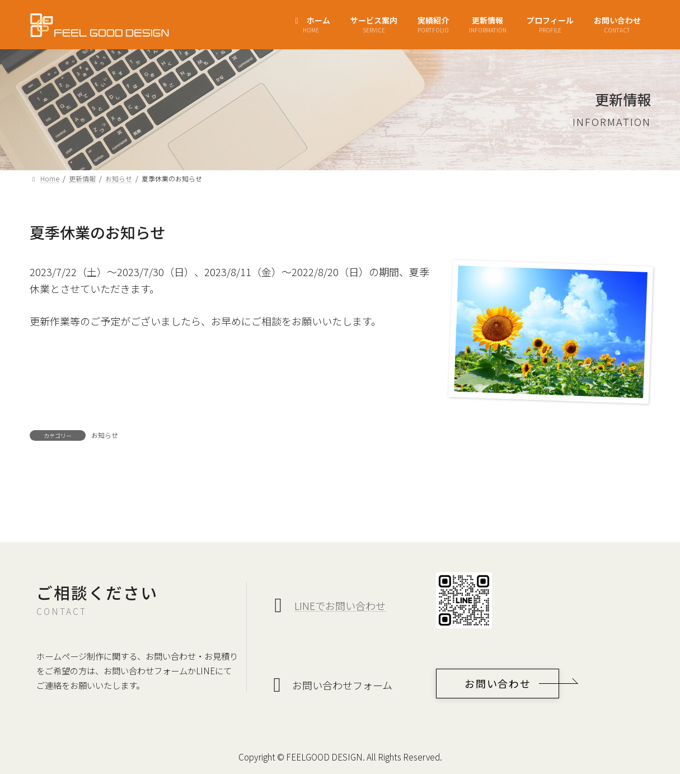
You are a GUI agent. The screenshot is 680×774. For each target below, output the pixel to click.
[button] (497, 683)
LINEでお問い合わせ (340, 605)
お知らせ (104, 435)
